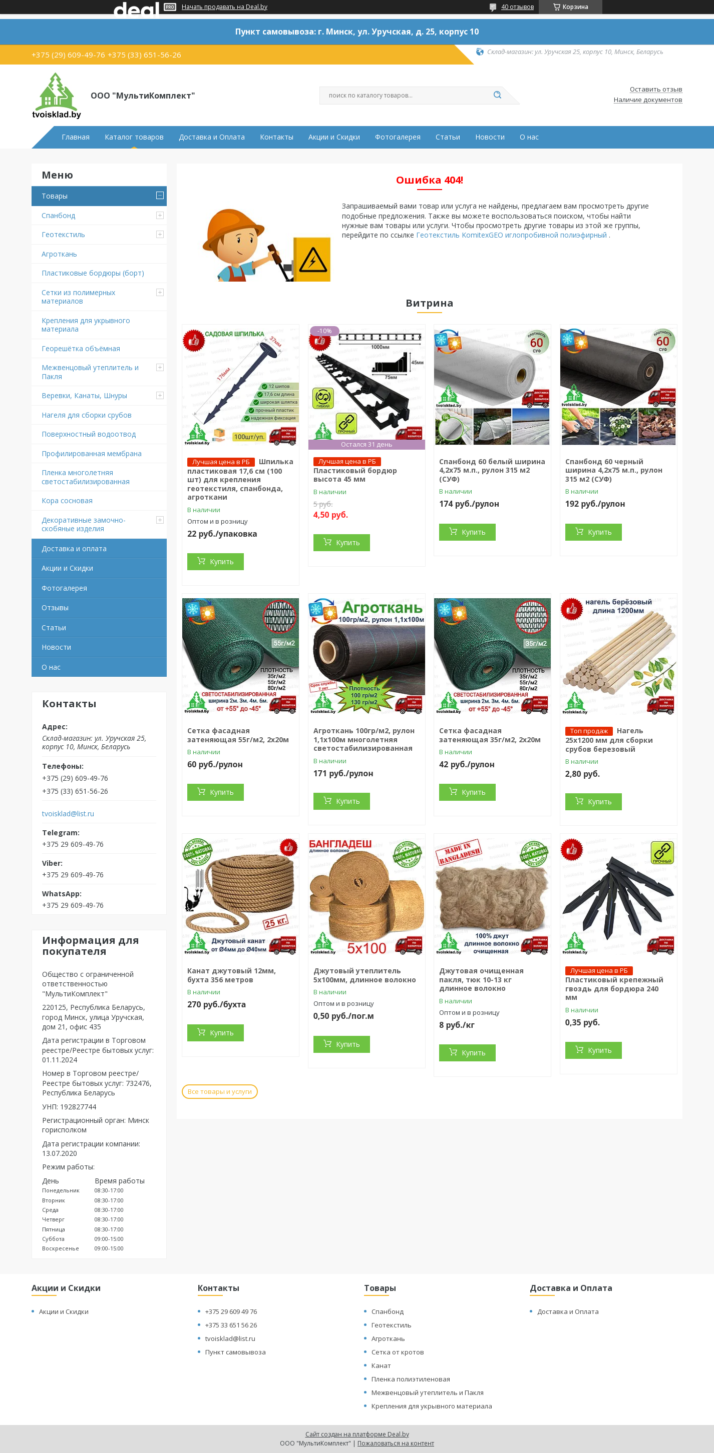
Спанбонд (58, 215)
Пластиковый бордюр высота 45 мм (355, 475)
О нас (529, 137)
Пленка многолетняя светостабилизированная (86, 477)
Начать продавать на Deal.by (224, 7)
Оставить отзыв (656, 89)
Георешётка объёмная (81, 348)
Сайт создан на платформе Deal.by (357, 1434)
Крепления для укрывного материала (86, 325)
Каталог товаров (134, 137)
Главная (76, 137)
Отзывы (55, 607)
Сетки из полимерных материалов (78, 297)
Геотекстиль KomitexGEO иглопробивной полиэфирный (512, 235)
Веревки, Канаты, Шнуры (84, 395)
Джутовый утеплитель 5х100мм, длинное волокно (364, 975)
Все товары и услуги (220, 1091)
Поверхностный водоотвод (89, 434)
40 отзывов (517, 7)
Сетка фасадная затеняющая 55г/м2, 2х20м (238, 735)
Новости (490, 137)
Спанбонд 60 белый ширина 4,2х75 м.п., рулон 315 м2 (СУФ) (492, 470)
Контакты (276, 137)
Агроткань (59, 254)
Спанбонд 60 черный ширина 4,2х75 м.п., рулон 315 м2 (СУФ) (613, 470)
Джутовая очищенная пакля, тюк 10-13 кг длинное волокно (481, 979)
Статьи (448, 137)
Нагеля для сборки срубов (87, 415)
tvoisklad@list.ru (68, 813)
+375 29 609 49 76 (231, 1311)
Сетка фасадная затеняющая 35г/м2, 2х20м (490, 735)
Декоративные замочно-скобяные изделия (84, 524)
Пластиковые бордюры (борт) (93, 273)
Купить (222, 561)
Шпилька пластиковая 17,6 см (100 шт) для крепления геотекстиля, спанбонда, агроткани (240, 479)
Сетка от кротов (398, 1351)
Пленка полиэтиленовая (411, 1378)
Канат (381, 1365)
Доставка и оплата (74, 548)
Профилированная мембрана (92, 453)
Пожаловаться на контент (396, 1443)
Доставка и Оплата (212, 137)
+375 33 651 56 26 (231, 1324)
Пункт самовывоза (235, 1351)
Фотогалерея (398, 137)
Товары (55, 196)
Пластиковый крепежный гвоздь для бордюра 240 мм (614, 988)
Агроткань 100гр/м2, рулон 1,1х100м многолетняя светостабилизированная (364, 739)
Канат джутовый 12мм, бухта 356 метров (231, 975)
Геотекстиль (63, 234)
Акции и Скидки (334, 137)
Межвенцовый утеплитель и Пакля (90, 372)
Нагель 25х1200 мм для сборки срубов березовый (609, 740)
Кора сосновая (67, 500)
